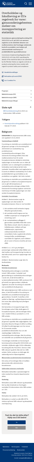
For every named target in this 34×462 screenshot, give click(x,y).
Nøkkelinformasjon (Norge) (10, 101)
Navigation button (30, 4)
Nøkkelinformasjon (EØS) (9, 97)
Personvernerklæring (9, 450)
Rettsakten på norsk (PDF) (13, 76)
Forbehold (25, 447)
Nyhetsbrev (6, 447)
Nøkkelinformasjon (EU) (9, 94)
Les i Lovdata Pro (10, 80)
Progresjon (5, 91)
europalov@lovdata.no (25, 458)
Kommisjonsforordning (12, 123)
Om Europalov (16, 447)
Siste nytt (7, 107)
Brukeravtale (21, 450)
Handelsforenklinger (11, 72)
